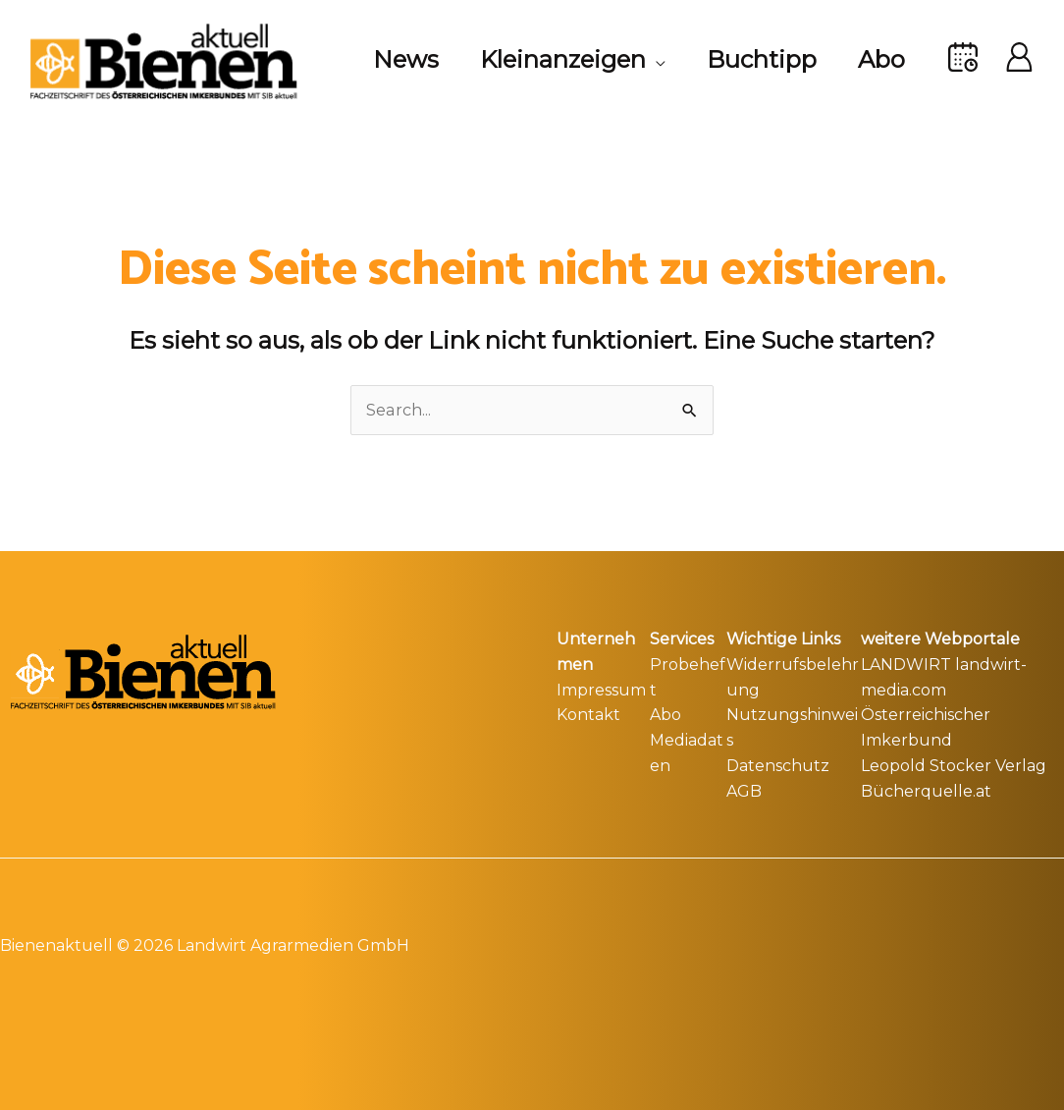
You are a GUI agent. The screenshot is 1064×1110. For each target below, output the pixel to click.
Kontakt (588, 714)
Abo (665, 714)
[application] (641, 60)
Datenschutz (777, 764)
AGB (744, 790)
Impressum (601, 689)
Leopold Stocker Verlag (953, 764)
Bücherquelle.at (926, 790)
